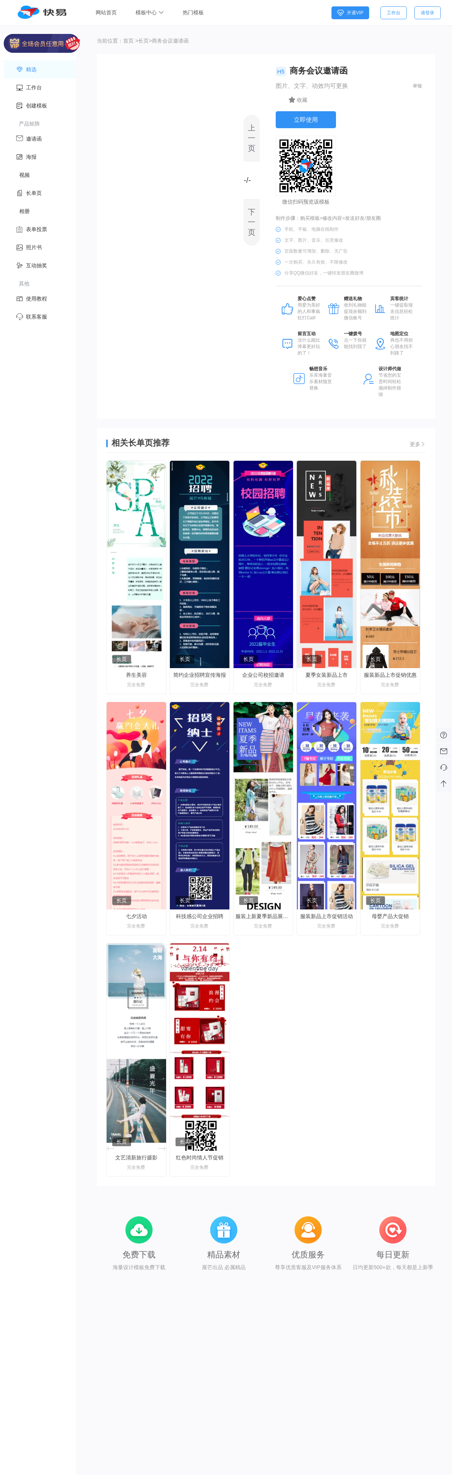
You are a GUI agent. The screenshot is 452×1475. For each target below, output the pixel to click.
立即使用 (306, 120)
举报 (417, 86)
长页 (143, 41)
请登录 (427, 12)
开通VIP (350, 12)
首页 (128, 41)
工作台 (393, 12)
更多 (418, 444)
